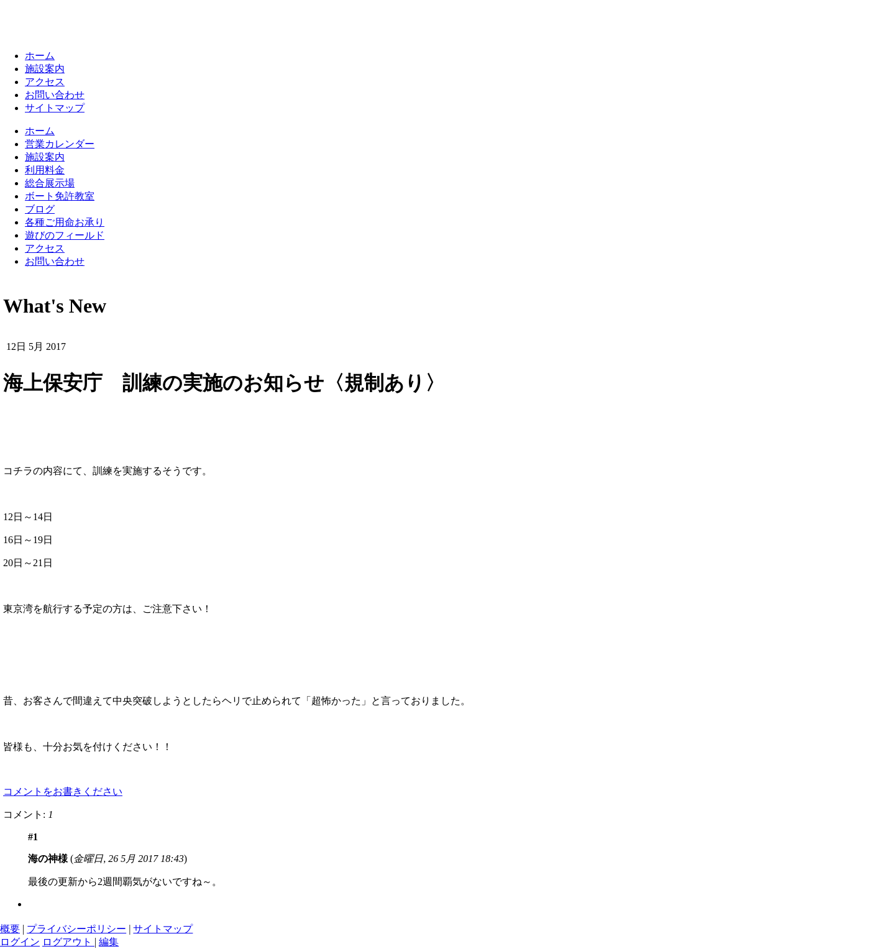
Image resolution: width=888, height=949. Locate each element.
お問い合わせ (55, 94)
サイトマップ (55, 108)
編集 (109, 942)
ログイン (20, 942)
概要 (10, 929)
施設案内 (45, 68)
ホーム (40, 55)
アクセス (45, 81)
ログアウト (68, 942)
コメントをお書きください (62, 791)
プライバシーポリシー (76, 929)
